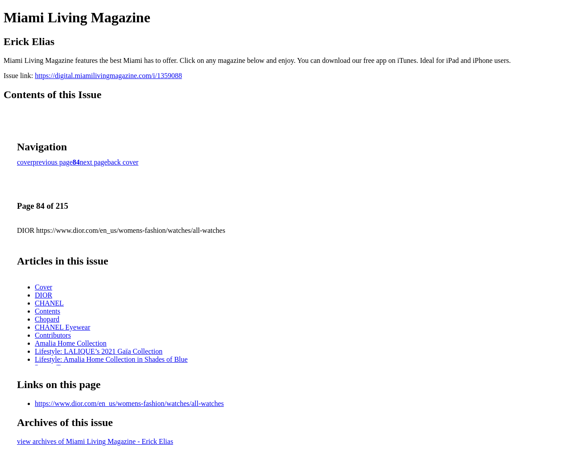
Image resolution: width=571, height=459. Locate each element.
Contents (47, 311)
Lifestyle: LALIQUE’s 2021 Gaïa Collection (98, 351)
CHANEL (49, 303)
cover (25, 162)
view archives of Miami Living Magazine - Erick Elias (95, 441)
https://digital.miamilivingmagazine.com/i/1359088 (108, 75)
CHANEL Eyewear (62, 327)
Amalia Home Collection (71, 343)
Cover (43, 287)
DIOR (43, 295)
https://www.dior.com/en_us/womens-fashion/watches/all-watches (129, 403)
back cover (123, 162)
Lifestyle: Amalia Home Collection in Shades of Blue (111, 359)
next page (94, 162)
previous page (53, 162)
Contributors (53, 335)
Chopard (47, 319)
